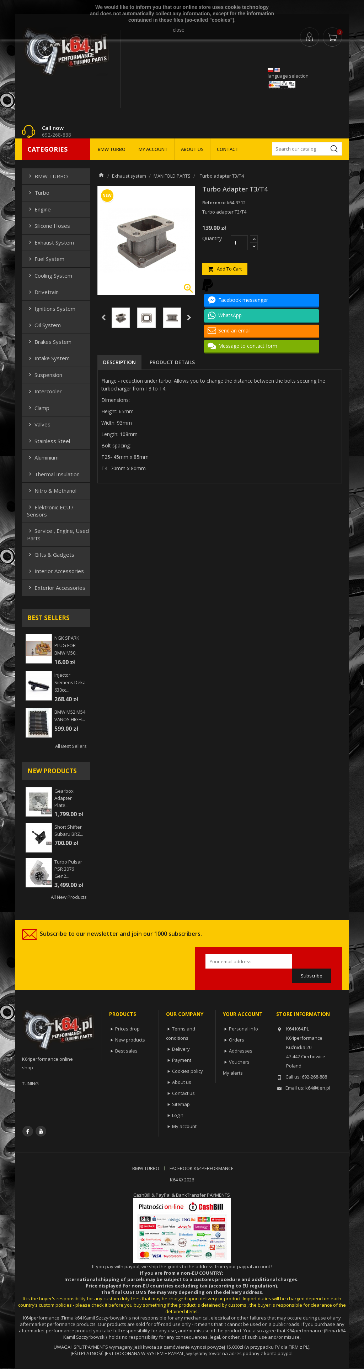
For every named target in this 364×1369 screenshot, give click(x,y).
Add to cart (225, 269)
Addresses (240, 1051)
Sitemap (181, 1104)
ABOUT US (192, 149)
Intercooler (44, 391)
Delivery (181, 1049)
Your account (243, 1014)
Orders (236, 1040)
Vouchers (239, 1062)
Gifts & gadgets (50, 554)
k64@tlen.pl (317, 1088)
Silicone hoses (48, 225)
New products (130, 1040)
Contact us (183, 1093)
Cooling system (49, 275)
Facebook (27, 1131)
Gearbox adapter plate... (64, 798)
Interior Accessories (55, 571)
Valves (38, 424)
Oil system (44, 325)
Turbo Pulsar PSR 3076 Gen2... (68, 869)
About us (181, 1082)
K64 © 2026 (182, 1179)
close (178, 30)
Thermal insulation (53, 474)
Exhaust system (50, 242)
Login (177, 1115)
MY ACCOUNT (153, 149)
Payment (181, 1060)
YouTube (41, 1131)
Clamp (38, 407)
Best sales (126, 1051)
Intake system (48, 358)
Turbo (38, 192)
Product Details (172, 362)
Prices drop (127, 1029)
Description (119, 362)
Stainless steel (48, 441)
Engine (39, 209)
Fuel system (45, 258)
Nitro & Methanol (51, 490)
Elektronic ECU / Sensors (50, 511)
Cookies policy (187, 1071)
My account (184, 1126)
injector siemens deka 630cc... (70, 682)
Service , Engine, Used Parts (58, 534)
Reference (214, 202)
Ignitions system (51, 308)
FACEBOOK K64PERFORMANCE (202, 1168)
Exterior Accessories (56, 587)
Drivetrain (43, 291)
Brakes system (49, 341)
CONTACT (228, 149)
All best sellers (71, 746)
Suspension (44, 374)
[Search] (307, 149)
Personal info (243, 1029)
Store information (303, 1014)
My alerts (233, 1073)
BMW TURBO (111, 149)
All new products (69, 897)
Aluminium (43, 457)
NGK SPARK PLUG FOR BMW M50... (66, 645)
